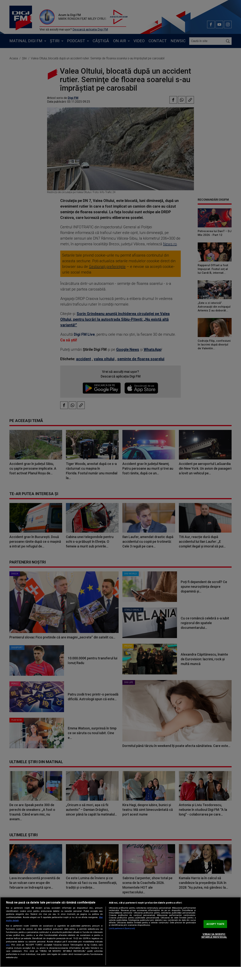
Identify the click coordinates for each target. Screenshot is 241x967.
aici (8, 944)
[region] (120, 932)
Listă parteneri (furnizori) (122, 928)
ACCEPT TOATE (215, 924)
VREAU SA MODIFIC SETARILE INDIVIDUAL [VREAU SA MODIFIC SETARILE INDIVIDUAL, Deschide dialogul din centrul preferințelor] (214, 936)
